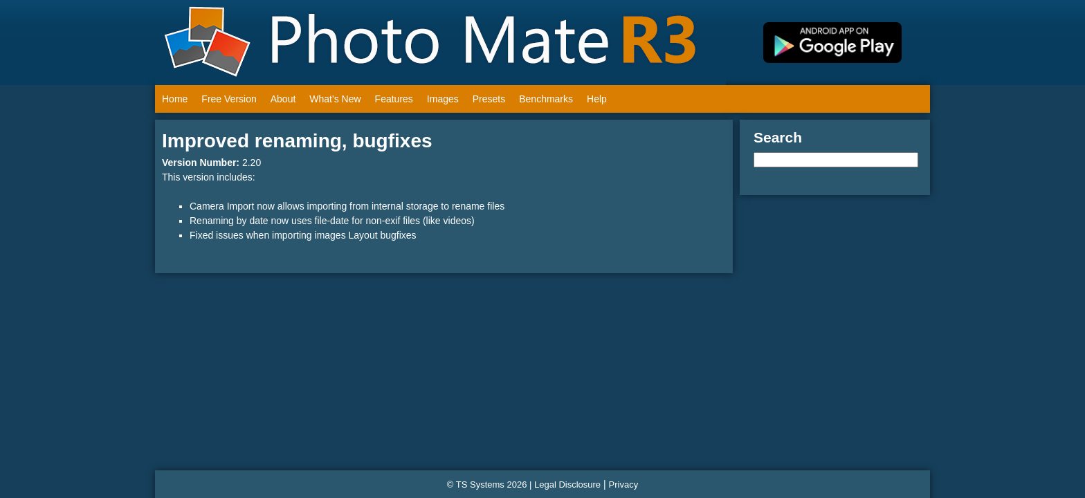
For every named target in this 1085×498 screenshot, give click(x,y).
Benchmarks (546, 98)
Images (443, 98)
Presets (489, 98)
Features (394, 98)
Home (175, 98)
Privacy (624, 484)
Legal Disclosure (567, 484)
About (283, 98)
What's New (335, 98)
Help (597, 98)
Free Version (228, 98)
